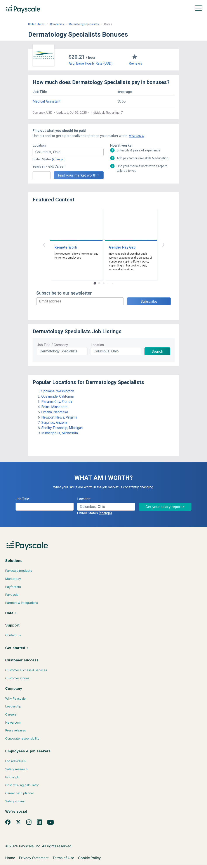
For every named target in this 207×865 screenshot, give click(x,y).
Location (97, 345)
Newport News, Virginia (59, 417)
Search (157, 351)
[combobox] (68, 152)
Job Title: (23, 499)
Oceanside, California (57, 396)
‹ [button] (43, 244)
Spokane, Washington (57, 391)
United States (36, 24)
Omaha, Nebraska (54, 412)
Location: (39, 145)
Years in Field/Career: (49, 166)
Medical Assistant (46, 101)
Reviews (135, 63)
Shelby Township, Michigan (62, 428)
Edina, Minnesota (54, 407)
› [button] (163, 244)
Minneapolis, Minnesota (59, 433)
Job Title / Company (52, 345)
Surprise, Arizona (54, 422)
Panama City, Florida (56, 402)
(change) (58, 159)
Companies (57, 24)
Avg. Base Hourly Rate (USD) (90, 63)
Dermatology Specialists (84, 24)
